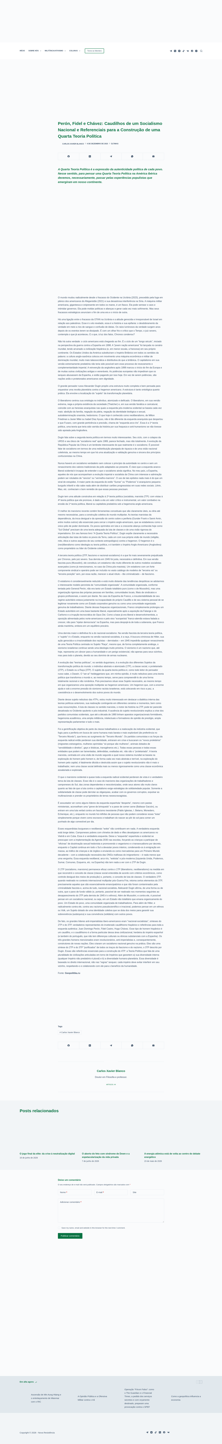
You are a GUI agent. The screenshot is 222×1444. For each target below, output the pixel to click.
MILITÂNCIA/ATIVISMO (56, 51)
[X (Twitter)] (175, 51)
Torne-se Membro (94, 51)
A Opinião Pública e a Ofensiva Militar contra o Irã (92, 1398)
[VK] (188, 51)
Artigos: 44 (111, 1084)
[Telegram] (171, 51)
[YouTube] (179, 51)
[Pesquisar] (201, 51)
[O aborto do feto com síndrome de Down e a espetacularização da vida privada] (111, 1133)
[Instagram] (196, 51)
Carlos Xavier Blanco (70, 1032)
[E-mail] (153, 156)
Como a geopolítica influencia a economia (186, 1398)
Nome (63, 1192)
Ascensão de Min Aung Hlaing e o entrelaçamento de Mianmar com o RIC (46, 1398)
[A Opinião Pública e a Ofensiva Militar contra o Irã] (70, 1398)
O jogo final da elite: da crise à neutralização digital (47, 1153)
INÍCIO (22, 51)
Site (134, 1192)
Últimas (114, 144)
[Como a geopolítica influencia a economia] (164, 1398)
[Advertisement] (111, 998)
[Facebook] (192, 51)
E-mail (100, 1192)
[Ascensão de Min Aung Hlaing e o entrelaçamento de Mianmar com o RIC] (24, 1398)
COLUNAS (75, 51)
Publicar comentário (70, 1236)
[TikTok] (183, 51)
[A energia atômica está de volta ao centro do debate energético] (173, 1133)
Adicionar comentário (70, 1202)
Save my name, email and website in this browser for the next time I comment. (93, 1228)
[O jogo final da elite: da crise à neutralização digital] (49, 1133)
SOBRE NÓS (35, 51)
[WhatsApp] (132, 156)
